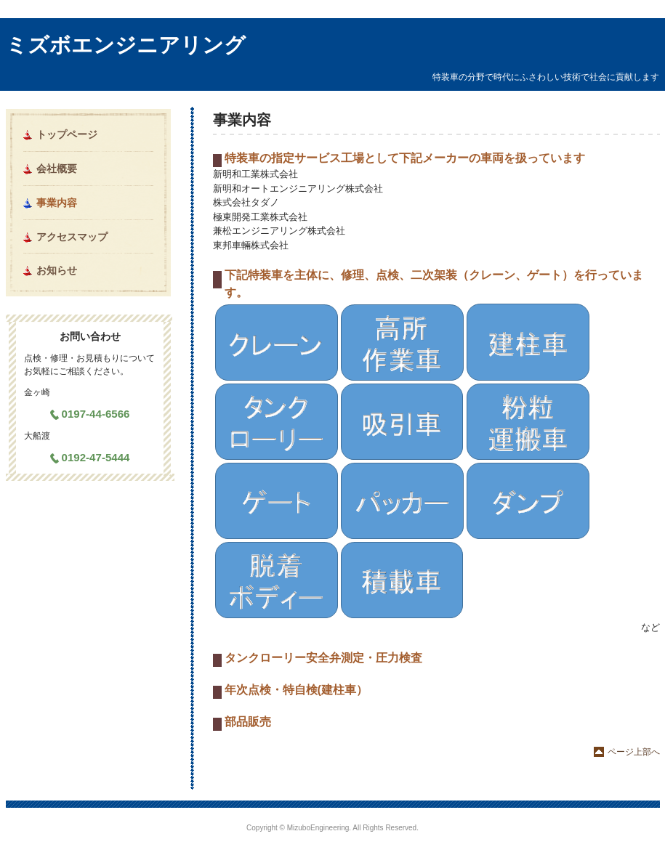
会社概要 (56, 168)
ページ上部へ (634, 752)
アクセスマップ (72, 237)
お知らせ (56, 270)
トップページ (66, 134)
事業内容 (56, 202)
